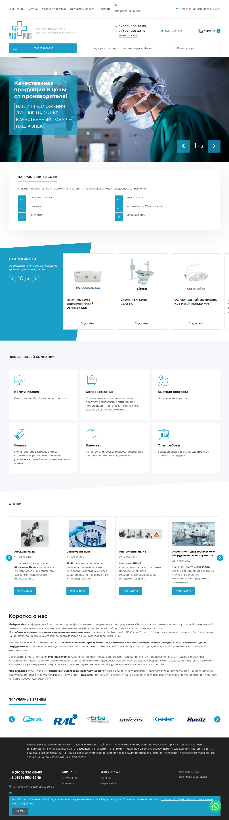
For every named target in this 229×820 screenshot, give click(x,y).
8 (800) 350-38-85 (132, 26)
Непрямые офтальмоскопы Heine (32, 553)
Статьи (33, 9)
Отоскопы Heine (78, 552)
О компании (16, 9)
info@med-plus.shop (127, 11)
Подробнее (88, 323)
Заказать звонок (128, 36)
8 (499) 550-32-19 (132, 31)
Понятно (20, 811)
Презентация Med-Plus (137, 49)
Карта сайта (108, 784)
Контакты (105, 9)
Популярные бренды (104, 49)
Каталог (106, 778)
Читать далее (25, 591)
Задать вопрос (173, 31)
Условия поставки (54, 9)
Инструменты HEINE (185, 552)
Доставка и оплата (82, 9)
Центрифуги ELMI (131, 552)
